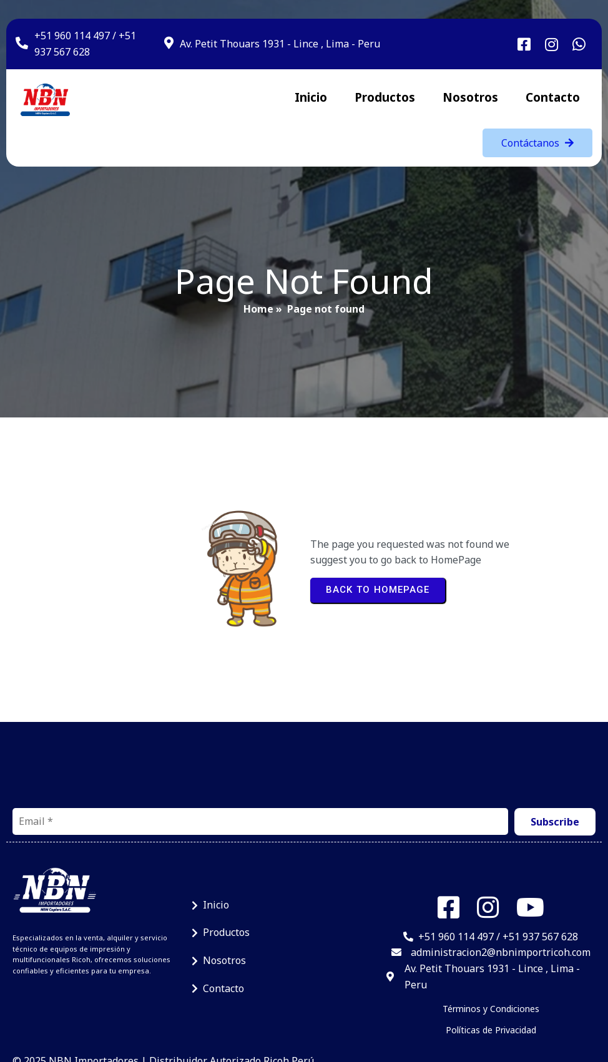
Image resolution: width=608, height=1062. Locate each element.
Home (258, 293)
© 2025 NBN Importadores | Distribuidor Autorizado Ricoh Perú (163, 1006)
